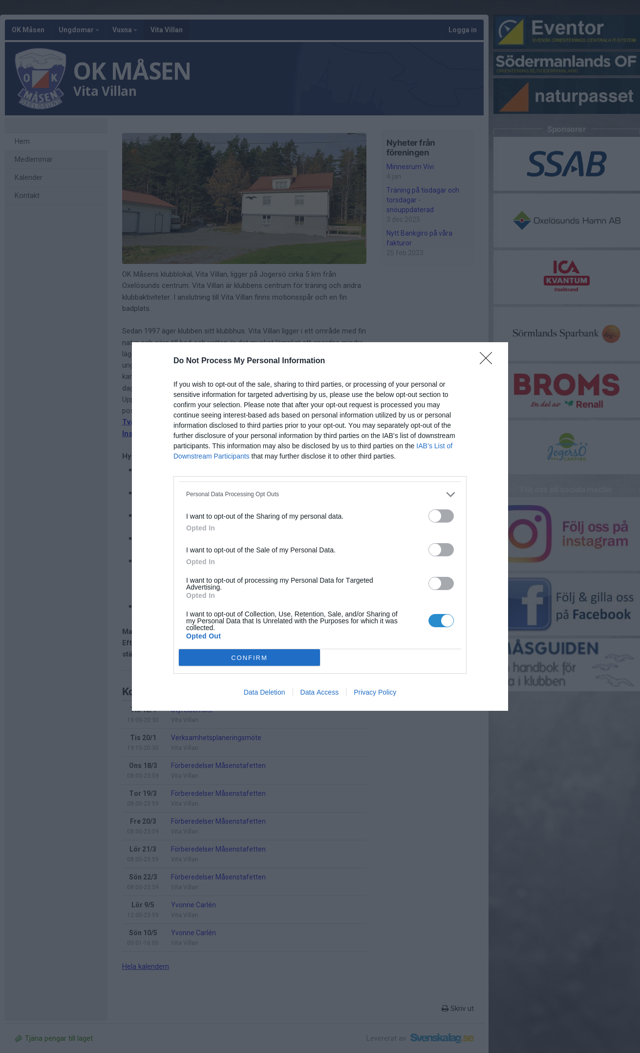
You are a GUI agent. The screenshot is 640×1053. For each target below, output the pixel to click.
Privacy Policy (375, 692)
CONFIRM (249, 657)
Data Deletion (264, 692)
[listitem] (320, 494)
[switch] (441, 516)
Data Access (319, 692)
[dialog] (320, 526)
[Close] (489, 361)
